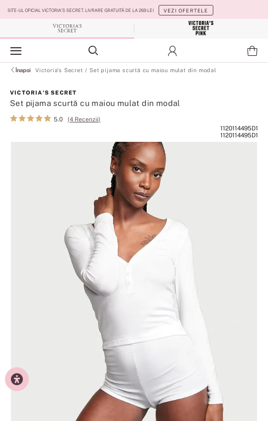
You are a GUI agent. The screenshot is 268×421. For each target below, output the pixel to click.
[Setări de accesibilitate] (17, 379)
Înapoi (20, 70)
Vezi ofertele (186, 10)
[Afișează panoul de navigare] (15, 50)
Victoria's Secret (59, 70)
